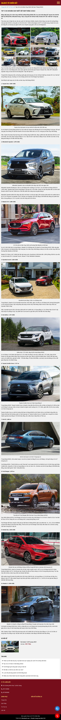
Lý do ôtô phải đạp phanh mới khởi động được (14, 672)
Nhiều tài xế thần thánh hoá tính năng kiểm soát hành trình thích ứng (20, 676)
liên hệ (3, 710)
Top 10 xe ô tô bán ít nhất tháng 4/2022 (12, 663)
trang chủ (4, 7)
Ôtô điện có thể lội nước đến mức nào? (12, 669)
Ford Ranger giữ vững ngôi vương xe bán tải (14, 666)
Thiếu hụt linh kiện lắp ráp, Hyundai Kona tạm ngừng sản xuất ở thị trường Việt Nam (24, 660)
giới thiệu (3, 703)
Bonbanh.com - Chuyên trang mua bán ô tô (33, 718)
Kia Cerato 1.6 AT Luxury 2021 (29, 642)
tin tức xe (11, 7)
